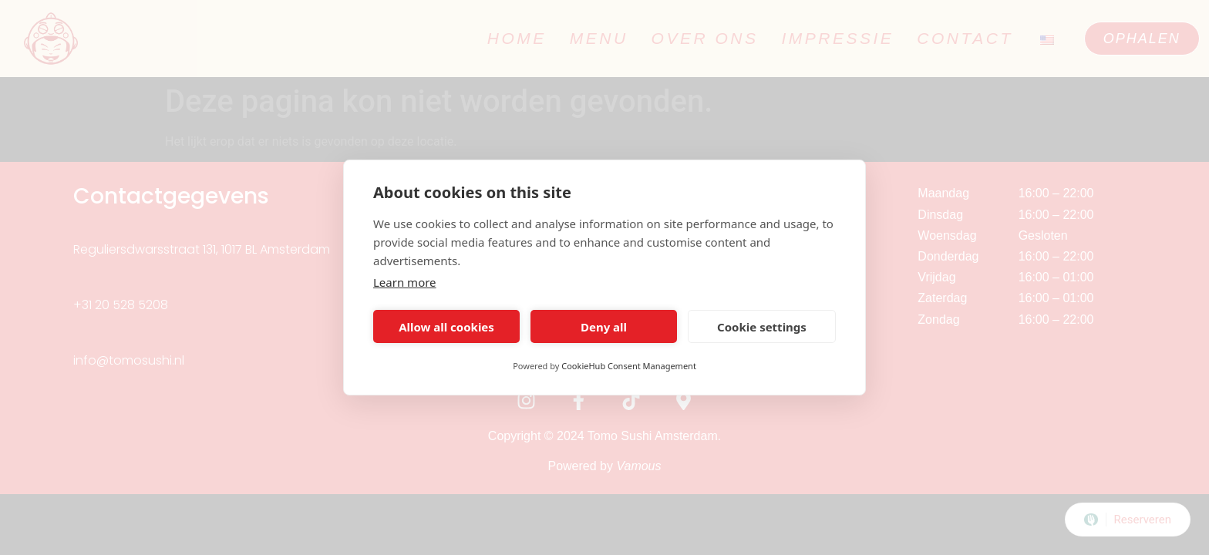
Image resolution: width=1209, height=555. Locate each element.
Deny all (604, 327)
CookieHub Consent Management (628, 366)
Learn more (404, 282)
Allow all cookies (446, 327)
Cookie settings (762, 327)
